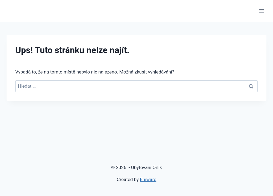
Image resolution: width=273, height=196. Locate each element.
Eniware (148, 179)
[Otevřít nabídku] (261, 11)
